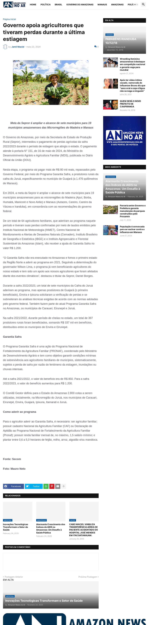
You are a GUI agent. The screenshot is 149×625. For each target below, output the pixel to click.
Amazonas (117, 4)
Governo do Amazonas (79, 4)
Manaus (102, 4)
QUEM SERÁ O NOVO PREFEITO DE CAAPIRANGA (130, 104)
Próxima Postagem (87, 577)
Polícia (132, 4)
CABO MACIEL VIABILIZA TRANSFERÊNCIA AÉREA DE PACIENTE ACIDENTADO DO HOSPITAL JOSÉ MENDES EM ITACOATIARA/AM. (83, 530)
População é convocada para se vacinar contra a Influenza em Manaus (132, 229)
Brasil (58, 4)
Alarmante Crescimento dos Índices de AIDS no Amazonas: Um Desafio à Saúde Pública (50, 528)
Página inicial (9, 19)
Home (33, 4)
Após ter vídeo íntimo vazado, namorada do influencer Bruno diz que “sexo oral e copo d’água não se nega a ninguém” (132, 85)
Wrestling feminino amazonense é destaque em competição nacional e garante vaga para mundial (132, 64)
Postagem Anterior (14, 577)
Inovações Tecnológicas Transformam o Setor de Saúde (15, 527)
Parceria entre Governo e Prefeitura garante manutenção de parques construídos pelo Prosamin (133, 211)
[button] (136, 4)
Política (46, 4)
